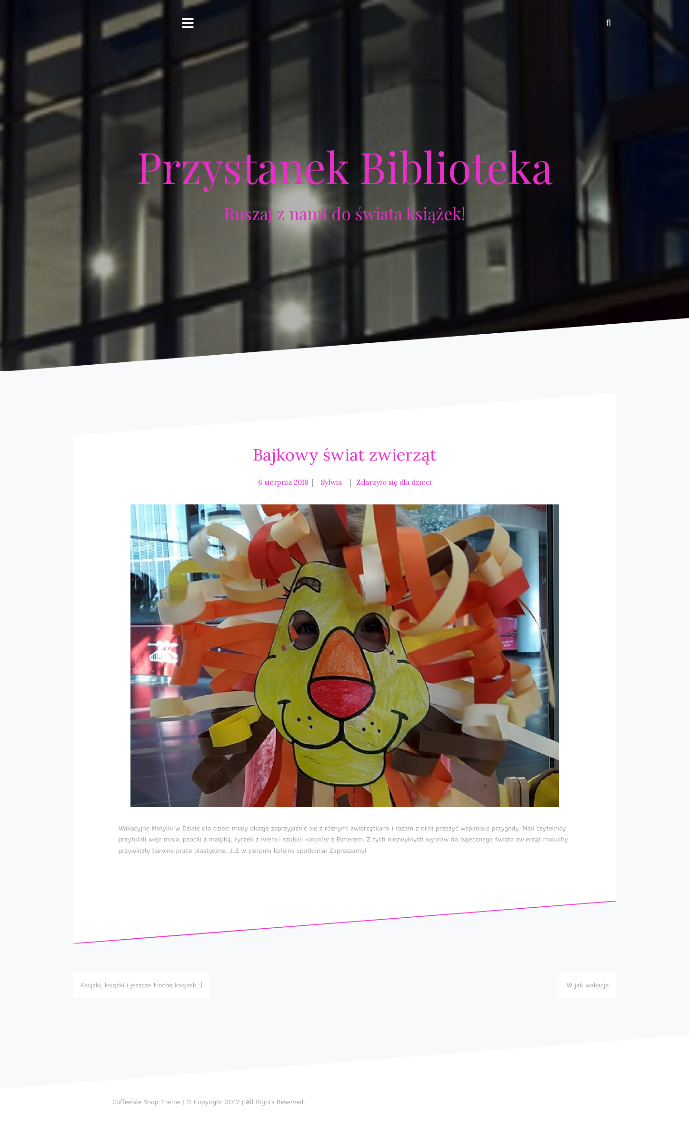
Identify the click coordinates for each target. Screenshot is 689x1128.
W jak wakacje (588, 985)
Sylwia (331, 482)
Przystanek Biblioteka (345, 166)
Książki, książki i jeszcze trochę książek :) (141, 985)
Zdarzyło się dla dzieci (393, 482)
